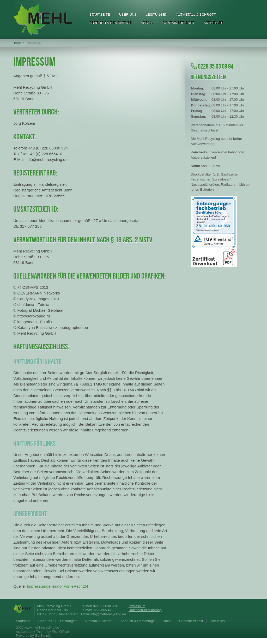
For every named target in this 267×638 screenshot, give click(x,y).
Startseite (99, 14)
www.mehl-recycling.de (42, 627)
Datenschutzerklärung (145, 610)
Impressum (137, 606)
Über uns (128, 14)
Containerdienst (178, 23)
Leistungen (156, 14)
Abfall (147, 23)
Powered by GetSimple (33, 635)
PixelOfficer (60, 632)
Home (17, 42)
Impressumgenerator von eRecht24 (57, 586)
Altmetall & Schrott (196, 14)
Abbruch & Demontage (110, 23)
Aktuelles (213, 23)
